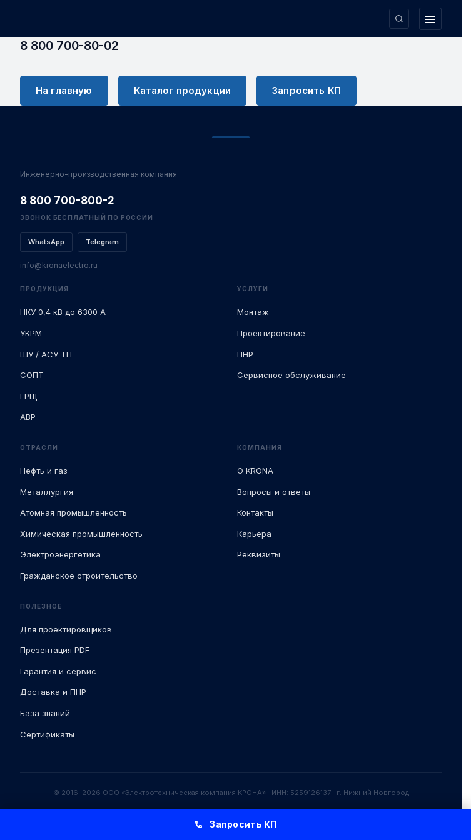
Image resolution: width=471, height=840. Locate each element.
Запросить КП (306, 90)
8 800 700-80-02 (69, 45)
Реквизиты (258, 554)
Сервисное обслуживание (291, 375)
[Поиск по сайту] (399, 19)
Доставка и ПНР (53, 692)
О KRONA (255, 471)
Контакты (255, 513)
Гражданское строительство (79, 576)
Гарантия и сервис (58, 671)
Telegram (102, 242)
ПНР (245, 354)
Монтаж (253, 312)
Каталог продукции (182, 90)
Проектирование (271, 333)
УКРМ (31, 333)
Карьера (254, 534)
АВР (28, 417)
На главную (64, 90)
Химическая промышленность (81, 534)
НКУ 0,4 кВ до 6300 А (63, 312)
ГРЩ (28, 396)
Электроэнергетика (60, 554)
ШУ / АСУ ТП (46, 354)
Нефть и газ (44, 471)
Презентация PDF (54, 650)
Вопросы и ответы (273, 492)
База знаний (45, 713)
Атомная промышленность (73, 513)
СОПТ (32, 375)
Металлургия (46, 492)
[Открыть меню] (430, 19)
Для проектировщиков (66, 629)
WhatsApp (46, 242)
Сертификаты (47, 734)
